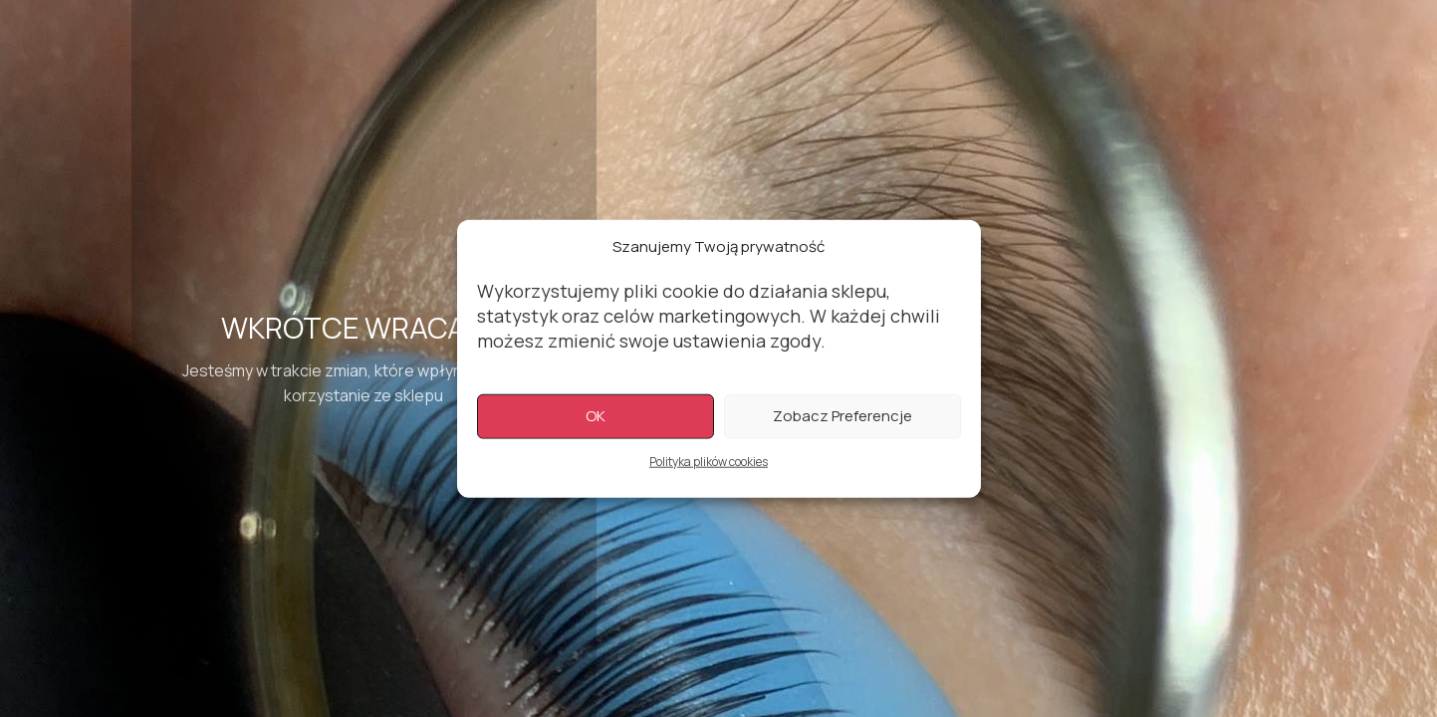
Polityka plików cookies (708, 463)
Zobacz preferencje (842, 418)
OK (595, 418)
